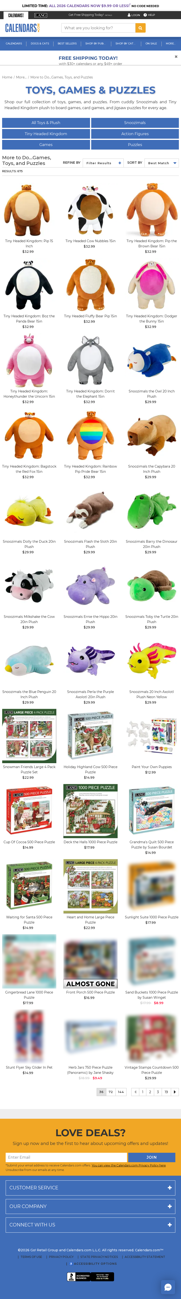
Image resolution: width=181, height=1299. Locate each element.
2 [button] (150, 1092)
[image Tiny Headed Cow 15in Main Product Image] (90, 210)
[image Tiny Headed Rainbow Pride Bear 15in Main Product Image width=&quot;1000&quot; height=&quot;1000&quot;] (90, 435)
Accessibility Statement (145, 1257)
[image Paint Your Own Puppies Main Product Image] (152, 736)
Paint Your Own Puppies (152, 767)
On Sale (151, 43)
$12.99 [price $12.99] (150, 772)
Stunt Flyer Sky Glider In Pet (29, 1067)
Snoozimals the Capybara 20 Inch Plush (151, 469)
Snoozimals (135, 122)
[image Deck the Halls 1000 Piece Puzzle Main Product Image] (90, 811)
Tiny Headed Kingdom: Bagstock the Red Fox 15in (29, 469)
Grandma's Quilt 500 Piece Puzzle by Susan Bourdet (152, 844)
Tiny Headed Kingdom (46, 134)
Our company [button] (28, 1206)
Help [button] (151, 15)
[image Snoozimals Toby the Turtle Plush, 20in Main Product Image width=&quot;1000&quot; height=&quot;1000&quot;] (152, 586)
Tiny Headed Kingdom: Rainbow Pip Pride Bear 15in (90, 469)
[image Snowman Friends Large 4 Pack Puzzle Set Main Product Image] (29, 736)
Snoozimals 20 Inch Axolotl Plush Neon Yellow (151, 694)
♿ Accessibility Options (93, 1263)
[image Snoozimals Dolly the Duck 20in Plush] (29, 510)
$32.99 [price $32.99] (28, 251)
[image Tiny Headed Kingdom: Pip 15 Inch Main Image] (29, 210)
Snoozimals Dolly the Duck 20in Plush (29, 544)
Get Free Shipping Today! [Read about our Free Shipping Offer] (86, 15)
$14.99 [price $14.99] (89, 777)
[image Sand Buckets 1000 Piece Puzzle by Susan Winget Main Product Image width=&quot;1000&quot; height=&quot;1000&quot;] (152, 961)
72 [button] (111, 1092)
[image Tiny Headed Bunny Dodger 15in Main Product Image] (152, 285)
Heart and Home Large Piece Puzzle (90, 920)
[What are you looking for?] (98, 28)
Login (136, 15)
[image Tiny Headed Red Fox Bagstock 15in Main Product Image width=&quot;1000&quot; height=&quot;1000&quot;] (29, 435)
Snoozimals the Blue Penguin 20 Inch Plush (29, 694)
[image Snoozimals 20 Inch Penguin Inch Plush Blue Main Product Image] (29, 661)
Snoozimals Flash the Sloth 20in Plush (90, 544)
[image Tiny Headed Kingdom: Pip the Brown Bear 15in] (152, 210)
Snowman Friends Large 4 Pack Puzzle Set (29, 769)
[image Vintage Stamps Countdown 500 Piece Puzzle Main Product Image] (152, 1036)
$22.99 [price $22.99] (28, 777)
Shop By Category (126, 43)
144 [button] (121, 1092)
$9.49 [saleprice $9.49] (97, 1078)
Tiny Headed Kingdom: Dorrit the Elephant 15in (90, 394)
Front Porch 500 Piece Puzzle (90, 992)
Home (7, 77)
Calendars (14, 43)
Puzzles (135, 144)
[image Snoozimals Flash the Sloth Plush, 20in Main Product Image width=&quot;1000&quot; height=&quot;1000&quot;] (90, 510)
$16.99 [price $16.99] (89, 998)
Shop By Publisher (96, 43)
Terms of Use (31, 1257)
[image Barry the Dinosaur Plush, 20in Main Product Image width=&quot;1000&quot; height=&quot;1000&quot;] (152, 510)
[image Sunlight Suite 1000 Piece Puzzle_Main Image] (152, 886)
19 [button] (166, 1092)
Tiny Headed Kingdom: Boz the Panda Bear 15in (29, 318)
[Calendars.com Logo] (22, 28)
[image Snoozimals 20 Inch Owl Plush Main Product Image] (152, 360)
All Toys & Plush (46, 122)
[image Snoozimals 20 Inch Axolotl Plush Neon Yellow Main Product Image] (152, 661)
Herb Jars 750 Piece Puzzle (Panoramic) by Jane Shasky (90, 1070)
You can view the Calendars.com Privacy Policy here (129, 1165)
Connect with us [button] (32, 1225)
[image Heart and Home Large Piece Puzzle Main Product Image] (90, 886)
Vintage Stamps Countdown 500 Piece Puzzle (152, 1070)
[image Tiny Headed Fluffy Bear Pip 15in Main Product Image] (90, 285)
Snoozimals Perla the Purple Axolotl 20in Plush (90, 694)
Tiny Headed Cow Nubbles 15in (90, 241)
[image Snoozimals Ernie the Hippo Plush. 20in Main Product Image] (90, 586)
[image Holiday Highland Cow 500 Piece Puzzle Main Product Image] (90, 736)
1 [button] (142, 1092)
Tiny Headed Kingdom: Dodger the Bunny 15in (151, 318)
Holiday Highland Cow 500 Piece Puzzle (90, 769)
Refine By (71, 162)
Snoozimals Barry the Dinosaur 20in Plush (151, 544)
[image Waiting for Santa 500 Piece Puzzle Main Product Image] (29, 886)
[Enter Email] (66, 1157)
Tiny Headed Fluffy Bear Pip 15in (90, 316)
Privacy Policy (61, 1257)
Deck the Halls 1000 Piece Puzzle (90, 842)
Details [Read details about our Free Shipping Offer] (108, 15)
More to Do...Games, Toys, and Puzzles (61, 77)
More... (170, 43)
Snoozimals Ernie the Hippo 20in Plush (90, 619)
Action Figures (135, 134)
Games (46, 144)
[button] (16, 15)
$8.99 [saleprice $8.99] (158, 1003)
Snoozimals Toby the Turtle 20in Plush (151, 619)
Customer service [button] (33, 1188)
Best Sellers (67, 43)
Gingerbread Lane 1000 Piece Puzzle (29, 995)
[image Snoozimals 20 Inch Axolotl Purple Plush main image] (90, 661)
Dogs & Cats (40, 43)
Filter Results (98, 163)
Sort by (134, 162)
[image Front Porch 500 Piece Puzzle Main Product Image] (90, 961)
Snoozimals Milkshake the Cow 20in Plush (29, 619)
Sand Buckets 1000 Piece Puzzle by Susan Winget (151, 995)
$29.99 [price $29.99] (150, 402)
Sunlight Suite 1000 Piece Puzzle (151, 917)
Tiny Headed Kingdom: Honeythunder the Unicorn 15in (29, 394)
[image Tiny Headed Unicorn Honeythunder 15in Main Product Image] (29, 360)
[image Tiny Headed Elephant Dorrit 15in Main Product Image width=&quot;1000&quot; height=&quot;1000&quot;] (90, 360)
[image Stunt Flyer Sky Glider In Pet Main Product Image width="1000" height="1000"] (29, 1036)
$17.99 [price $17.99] (89, 847)
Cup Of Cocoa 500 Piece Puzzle (29, 842)
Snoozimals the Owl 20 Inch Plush (152, 394)
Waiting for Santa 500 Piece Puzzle (29, 920)
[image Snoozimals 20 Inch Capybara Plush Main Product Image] (152, 435)
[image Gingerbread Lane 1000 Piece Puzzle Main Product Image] (29, 961)
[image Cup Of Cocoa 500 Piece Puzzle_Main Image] (29, 811)
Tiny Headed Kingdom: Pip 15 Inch (29, 243)
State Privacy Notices (99, 1257)
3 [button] (158, 1092)
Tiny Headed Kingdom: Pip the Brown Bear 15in (152, 243)
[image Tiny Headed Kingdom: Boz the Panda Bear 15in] (29, 285)
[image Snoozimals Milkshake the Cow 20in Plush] (29, 586)
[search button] (141, 28)
